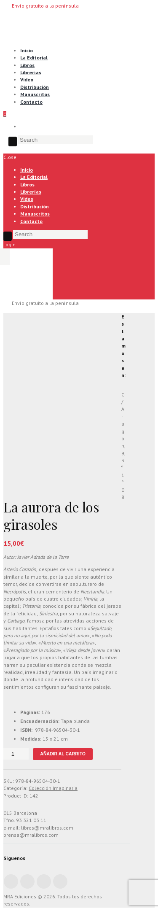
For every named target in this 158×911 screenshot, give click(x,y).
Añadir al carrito (63, 753)
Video (26, 79)
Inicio (26, 50)
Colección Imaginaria (53, 788)
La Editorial (34, 57)
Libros (27, 65)
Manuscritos (35, 94)
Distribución (34, 87)
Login (9, 244)
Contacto (31, 102)
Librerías (30, 72)
